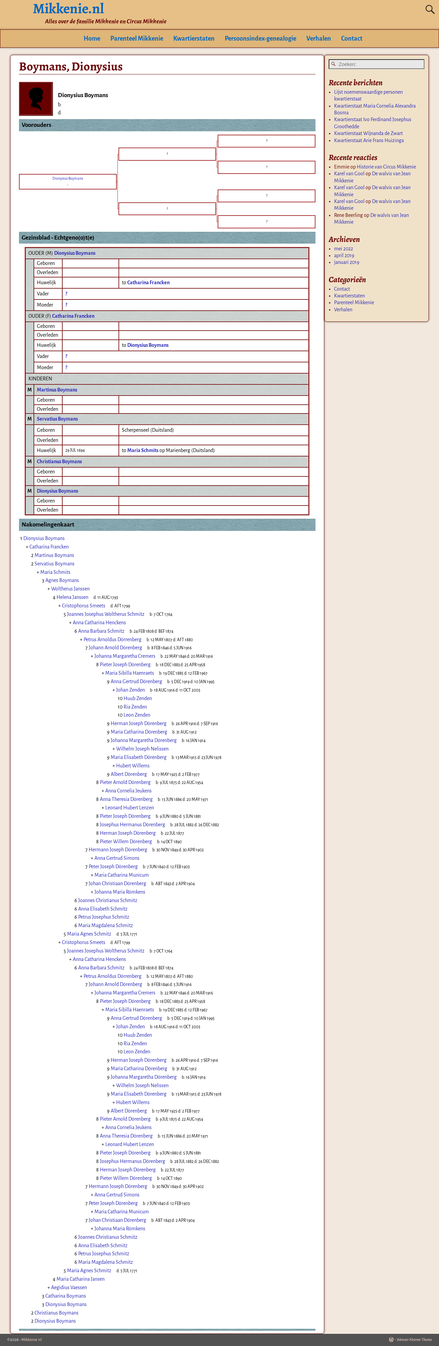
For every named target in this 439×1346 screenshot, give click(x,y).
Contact (352, 38)
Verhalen (318, 38)
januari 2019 (346, 262)
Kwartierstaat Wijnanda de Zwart (368, 133)
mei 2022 (343, 248)
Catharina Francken (73, 316)
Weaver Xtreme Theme (414, 1340)
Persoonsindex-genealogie (260, 38)
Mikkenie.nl (31, 1340)
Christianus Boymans (59, 461)
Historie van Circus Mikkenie (386, 167)
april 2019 (344, 255)
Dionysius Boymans (74, 253)
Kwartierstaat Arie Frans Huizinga (369, 140)
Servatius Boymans (57, 419)
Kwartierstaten (194, 38)
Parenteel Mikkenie (136, 38)
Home (92, 38)
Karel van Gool (349, 173)
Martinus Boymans (57, 389)
